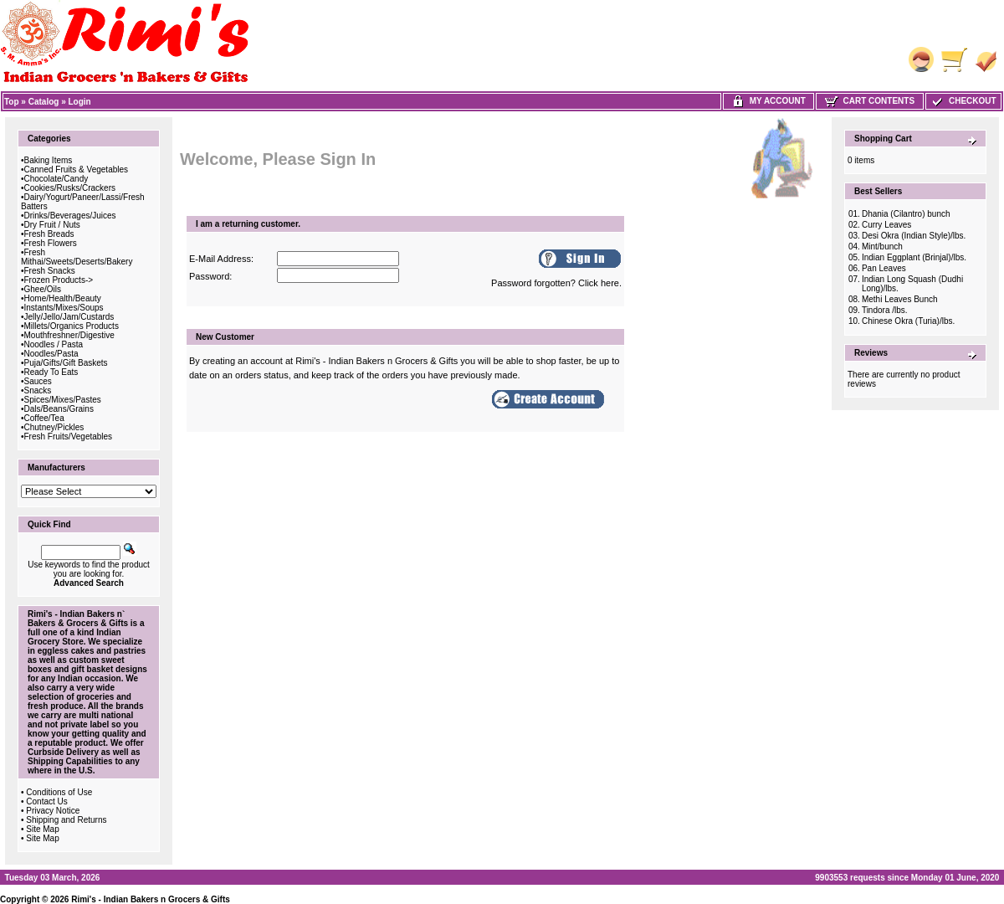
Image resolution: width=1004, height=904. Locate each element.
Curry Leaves (886, 224)
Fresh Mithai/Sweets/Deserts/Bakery (76, 257)
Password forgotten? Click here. (556, 283)
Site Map (42, 829)
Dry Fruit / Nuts (52, 224)
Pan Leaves (884, 268)
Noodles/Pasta (51, 353)
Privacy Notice (52, 810)
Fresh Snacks (49, 270)
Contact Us (46, 801)
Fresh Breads (49, 234)
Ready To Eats (51, 372)
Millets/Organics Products (71, 326)
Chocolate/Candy (56, 178)
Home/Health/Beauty (62, 298)
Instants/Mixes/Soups (64, 307)
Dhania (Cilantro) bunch (906, 213)
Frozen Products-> (59, 280)
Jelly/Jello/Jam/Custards (69, 316)
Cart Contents (869, 100)
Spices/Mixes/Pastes (62, 399)
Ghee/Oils (42, 289)
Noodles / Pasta (54, 344)
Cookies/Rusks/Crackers (69, 188)
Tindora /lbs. (885, 310)
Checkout (963, 100)
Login (80, 101)
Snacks (38, 390)
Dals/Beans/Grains (59, 408)
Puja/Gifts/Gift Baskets (66, 362)
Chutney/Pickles (54, 427)
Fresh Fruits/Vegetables (68, 436)
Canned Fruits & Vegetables (76, 169)
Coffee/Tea (44, 418)
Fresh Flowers (50, 243)
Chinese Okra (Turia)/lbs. (908, 321)
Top (11, 101)
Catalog (43, 101)
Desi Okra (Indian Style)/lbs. (914, 235)
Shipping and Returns (66, 819)
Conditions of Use (59, 792)
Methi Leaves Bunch (900, 299)
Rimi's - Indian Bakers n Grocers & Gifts (150, 899)
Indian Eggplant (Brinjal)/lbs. (914, 257)
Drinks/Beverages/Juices (70, 215)
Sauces (38, 381)
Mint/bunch (882, 246)
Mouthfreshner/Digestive (69, 335)
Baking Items (48, 160)
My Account (768, 100)
